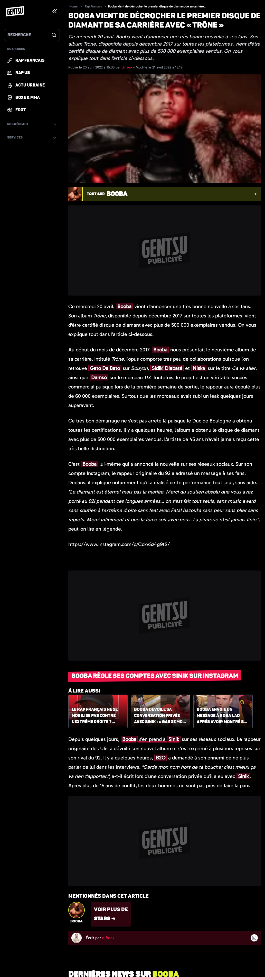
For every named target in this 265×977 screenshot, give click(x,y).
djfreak (127, 67)
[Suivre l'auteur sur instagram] (254, 937)
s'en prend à (151, 739)
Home (73, 6)
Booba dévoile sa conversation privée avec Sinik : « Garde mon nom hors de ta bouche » (159, 716)
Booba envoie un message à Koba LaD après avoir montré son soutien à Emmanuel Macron (223, 716)
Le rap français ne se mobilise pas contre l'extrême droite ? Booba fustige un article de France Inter (97, 716)
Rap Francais (93, 6)
